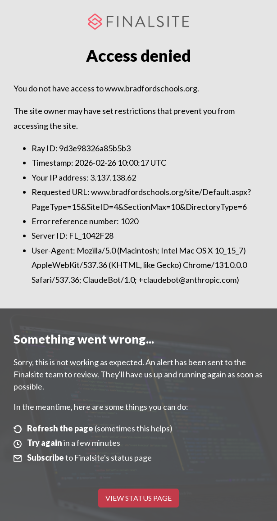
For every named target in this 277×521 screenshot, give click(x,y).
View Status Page (138, 498)
